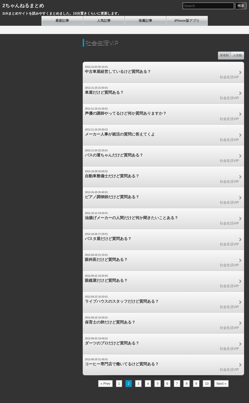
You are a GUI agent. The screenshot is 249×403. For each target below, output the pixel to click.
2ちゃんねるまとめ (23, 5)
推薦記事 (145, 21)
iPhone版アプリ (186, 21)
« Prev (105, 384)
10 (207, 384)
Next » (221, 384)
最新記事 (62, 21)
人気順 (237, 55)
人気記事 (104, 21)
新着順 (224, 55)
